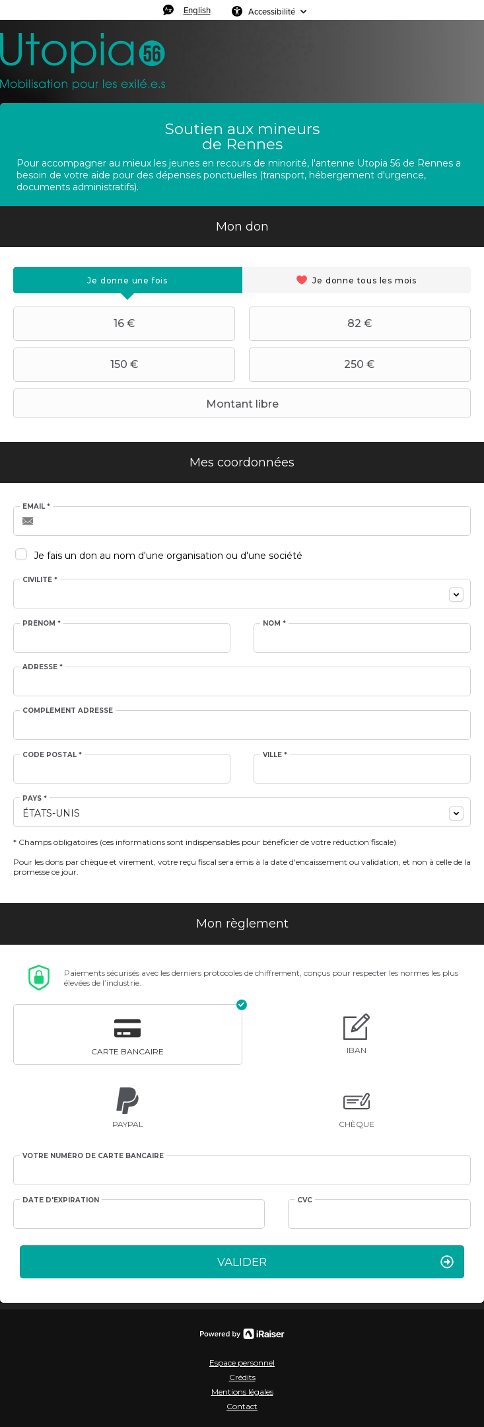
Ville (275, 755)
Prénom (41, 624)
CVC (304, 1200)
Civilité (39, 580)
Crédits (242, 1377)
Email (36, 507)
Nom (274, 624)
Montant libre (148, 403)
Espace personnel (242, 1363)
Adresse (42, 667)
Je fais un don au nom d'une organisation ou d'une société (168, 556)
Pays (34, 799)
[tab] (127, 280)
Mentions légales (242, 1392)
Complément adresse (67, 711)
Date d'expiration (60, 1200)
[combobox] (242, 593)
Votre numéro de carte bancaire (93, 1156)
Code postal (52, 755)
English (197, 10)
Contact (242, 1406)
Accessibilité (271, 11)
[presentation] (127, 280)
